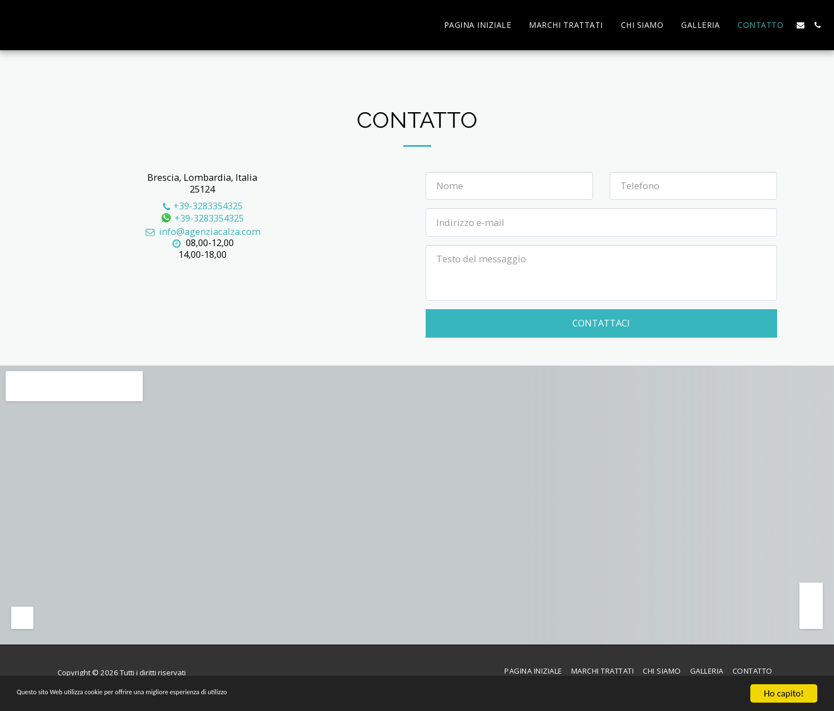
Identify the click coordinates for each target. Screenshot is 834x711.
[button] (800, 25)
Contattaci (601, 322)
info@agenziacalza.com (202, 231)
